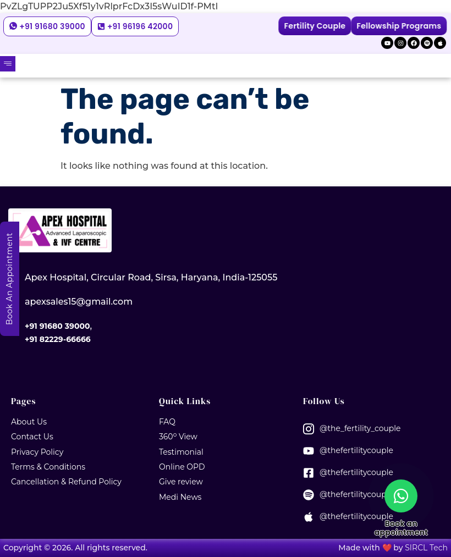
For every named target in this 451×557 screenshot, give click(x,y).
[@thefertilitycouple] (308, 450)
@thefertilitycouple (356, 450)
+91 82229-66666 (58, 339)
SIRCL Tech (426, 548)
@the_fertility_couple (360, 428)
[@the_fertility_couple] (308, 428)
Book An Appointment (9, 279)
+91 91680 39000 (57, 326)
